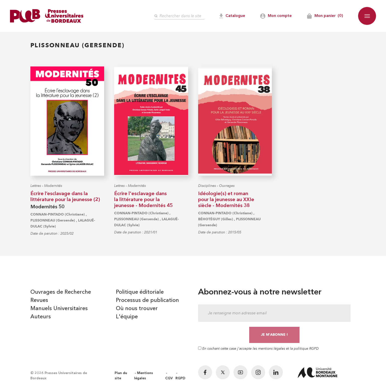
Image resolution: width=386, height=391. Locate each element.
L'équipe (127, 317)
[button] (367, 16)
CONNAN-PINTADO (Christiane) (57, 214)
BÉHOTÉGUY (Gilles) (215, 219)
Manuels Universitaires (59, 308)
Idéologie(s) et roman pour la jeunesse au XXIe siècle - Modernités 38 (226, 199)
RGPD (180, 378)
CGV (169, 378)
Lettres (35, 186)
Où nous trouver (137, 308)
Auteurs (40, 317)
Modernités (53, 186)
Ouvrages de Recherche (60, 292)
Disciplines (207, 186)
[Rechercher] (179, 16)
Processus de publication (147, 300)
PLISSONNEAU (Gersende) (52, 220)
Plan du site (121, 375)
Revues (39, 300)
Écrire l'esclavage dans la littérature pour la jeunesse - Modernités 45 (143, 199)
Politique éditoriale (140, 292)
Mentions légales (143, 375)
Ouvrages (226, 186)
